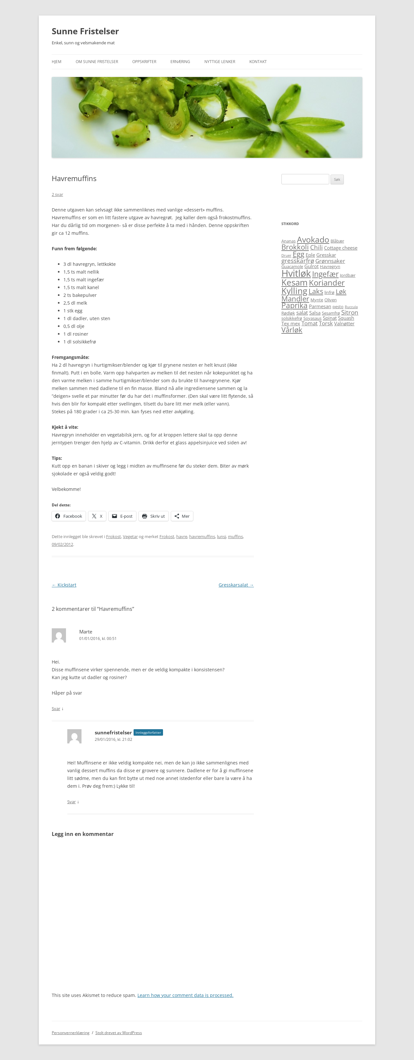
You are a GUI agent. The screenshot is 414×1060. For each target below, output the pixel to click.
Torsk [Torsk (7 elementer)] (326, 323)
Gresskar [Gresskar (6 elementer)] (326, 254)
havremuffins (202, 536)
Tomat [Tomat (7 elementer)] (309, 323)
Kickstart (64, 585)
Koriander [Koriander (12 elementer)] (327, 282)
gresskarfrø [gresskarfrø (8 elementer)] (297, 260)
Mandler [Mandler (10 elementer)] (295, 298)
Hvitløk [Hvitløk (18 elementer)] (296, 273)
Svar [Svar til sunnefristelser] (71, 802)
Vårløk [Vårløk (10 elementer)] (291, 329)
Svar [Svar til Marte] (56, 708)
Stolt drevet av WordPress (118, 1032)
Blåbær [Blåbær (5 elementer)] (337, 241)
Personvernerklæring (71, 1032)
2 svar (57, 194)
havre (181, 536)
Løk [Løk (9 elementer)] (341, 291)
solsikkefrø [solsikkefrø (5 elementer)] (291, 318)
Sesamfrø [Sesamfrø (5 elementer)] (331, 313)
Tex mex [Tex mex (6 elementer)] (290, 323)
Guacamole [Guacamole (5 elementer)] (292, 266)
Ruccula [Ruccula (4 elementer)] (351, 307)
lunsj (221, 536)
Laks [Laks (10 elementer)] (316, 291)
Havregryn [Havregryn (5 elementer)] (330, 266)
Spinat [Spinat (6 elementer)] (330, 317)
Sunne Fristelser (85, 31)
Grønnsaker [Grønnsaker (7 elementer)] (330, 261)
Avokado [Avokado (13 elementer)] (313, 239)
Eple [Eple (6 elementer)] (310, 254)
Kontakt (258, 61)
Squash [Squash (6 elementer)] (346, 317)
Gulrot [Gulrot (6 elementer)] (311, 266)
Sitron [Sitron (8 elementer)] (349, 312)
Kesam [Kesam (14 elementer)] (294, 282)
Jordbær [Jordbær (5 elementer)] (347, 275)
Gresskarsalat (236, 585)
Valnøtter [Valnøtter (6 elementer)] (344, 323)
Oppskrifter (144, 61)
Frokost (113, 536)
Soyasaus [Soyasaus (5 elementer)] (312, 318)
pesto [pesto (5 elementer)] (337, 306)
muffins (235, 536)
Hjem (56, 61)
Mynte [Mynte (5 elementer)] (316, 300)
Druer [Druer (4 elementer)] (286, 255)
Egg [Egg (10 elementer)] (298, 254)
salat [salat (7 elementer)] (302, 312)
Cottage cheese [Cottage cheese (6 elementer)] (340, 247)
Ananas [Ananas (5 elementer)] (288, 241)
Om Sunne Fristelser (97, 61)
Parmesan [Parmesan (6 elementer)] (320, 306)
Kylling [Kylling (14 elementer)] (294, 291)
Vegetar (130, 536)
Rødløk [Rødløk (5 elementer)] (288, 313)
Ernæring (180, 61)
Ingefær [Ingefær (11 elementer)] (325, 274)
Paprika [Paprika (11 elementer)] (294, 305)
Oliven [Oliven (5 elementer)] (330, 300)
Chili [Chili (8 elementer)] (316, 247)
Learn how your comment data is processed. (185, 995)
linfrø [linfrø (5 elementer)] (329, 292)
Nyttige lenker (219, 61)
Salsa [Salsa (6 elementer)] (315, 312)
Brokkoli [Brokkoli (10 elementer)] (295, 247)
